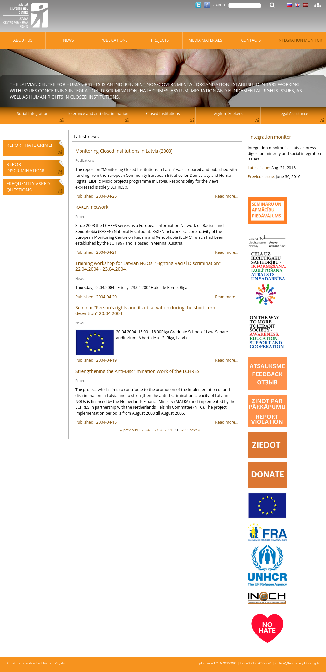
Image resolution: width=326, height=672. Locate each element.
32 (182, 429)
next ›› (194, 429)
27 (156, 429)
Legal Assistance (293, 113)
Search (218, 4)
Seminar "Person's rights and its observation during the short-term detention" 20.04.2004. (145, 310)
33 (187, 429)
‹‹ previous (129, 429)
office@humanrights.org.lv (297, 663)
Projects (81, 216)
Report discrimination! (25, 167)
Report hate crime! (29, 145)
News (79, 278)
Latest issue (258, 168)
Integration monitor (270, 137)
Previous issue (261, 176)
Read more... (156, 196)
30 (172, 429)
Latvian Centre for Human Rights (27, 16)
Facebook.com (207, 5)
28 (161, 429)
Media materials (205, 40)
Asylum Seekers (228, 113)
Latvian (305, 5)
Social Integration (32, 113)
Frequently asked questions (28, 186)
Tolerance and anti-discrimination (97, 113)
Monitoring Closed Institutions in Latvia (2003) (123, 151)
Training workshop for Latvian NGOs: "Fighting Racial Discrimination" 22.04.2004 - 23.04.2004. (148, 266)
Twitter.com (198, 5)
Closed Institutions (163, 113)
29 (166, 429)
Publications (84, 160)
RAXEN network (91, 207)
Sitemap (318, 5)
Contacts (251, 40)
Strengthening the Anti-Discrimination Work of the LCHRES (137, 371)
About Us (22, 40)
